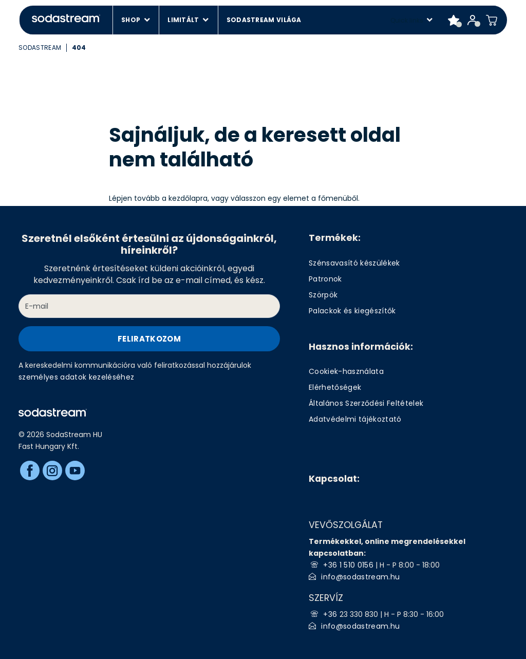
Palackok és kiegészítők (352, 311)
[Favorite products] (454, 20)
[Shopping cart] (492, 20)
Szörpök (323, 295)
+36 (331, 614)
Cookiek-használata (346, 371)
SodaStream (39, 47)
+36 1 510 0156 (348, 565)
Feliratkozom (149, 338)
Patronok (325, 279)
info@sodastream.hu (360, 577)
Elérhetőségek (335, 387)
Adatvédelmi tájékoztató (355, 419)
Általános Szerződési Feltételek (366, 403)
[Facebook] (30, 470)
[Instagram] (52, 470)
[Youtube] (75, 470)
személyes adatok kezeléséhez (76, 377)
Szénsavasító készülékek (354, 263)
